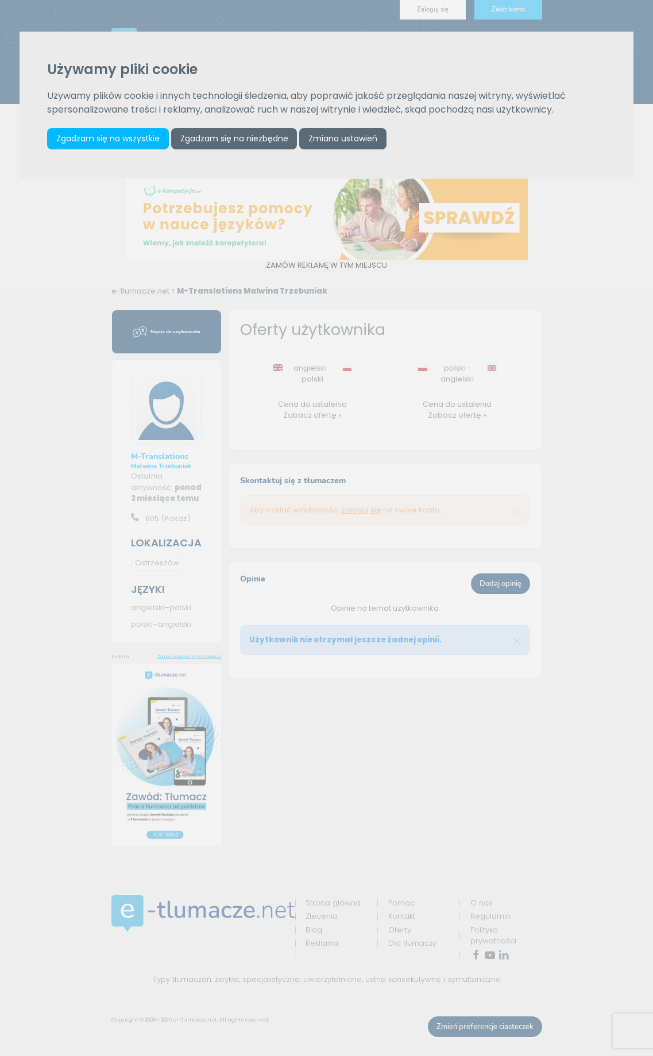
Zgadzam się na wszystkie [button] (108, 138)
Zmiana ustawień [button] (342, 138)
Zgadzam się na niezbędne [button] (234, 138)
